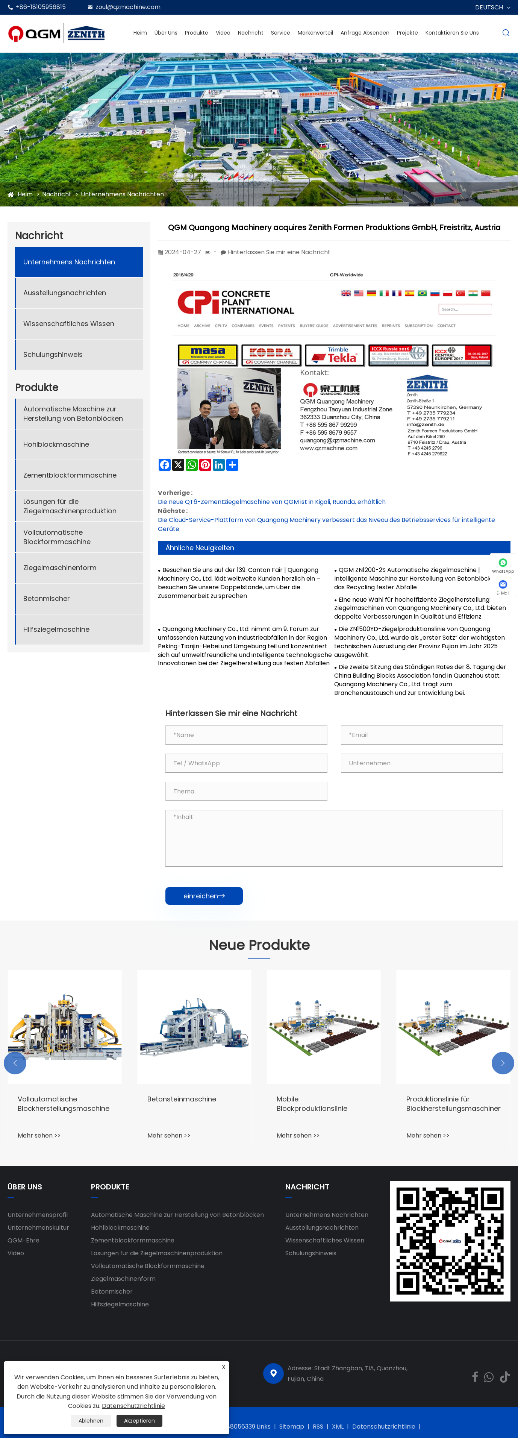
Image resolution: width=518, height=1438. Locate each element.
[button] (15, 1063)
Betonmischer (46, 598)
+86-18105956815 (41, 7)
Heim (140, 32)
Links (264, 1426)
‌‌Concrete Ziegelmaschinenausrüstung (65, 1103)
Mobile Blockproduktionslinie (441, 1103)
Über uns (165, 32)
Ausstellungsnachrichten (64, 292)
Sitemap (291, 1426)
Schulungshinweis (53, 354)
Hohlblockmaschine (56, 444)
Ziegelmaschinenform (60, 567)
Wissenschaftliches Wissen (68, 323)
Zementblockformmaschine (70, 475)
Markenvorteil (315, 32)
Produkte (196, 32)
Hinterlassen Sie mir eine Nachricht (279, 252)
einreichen (204, 896)
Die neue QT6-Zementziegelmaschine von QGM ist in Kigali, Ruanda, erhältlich (272, 502)
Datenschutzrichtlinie (383, 1426)
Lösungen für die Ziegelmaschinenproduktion (70, 506)
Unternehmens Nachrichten (122, 194)
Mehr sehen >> (39, 1135)
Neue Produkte (259, 945)
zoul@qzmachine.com (128, 7)
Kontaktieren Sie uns (452, 32)
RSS (318, 1426)
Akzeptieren (139, 1420)
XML (338, 1426)
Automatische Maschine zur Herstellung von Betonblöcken (73, 413)
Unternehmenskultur (38, 1227)
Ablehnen (91, 1420)
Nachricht (251, 32)
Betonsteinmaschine (311, 1099)
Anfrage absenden (365, 32)
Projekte (407, 32)
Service (280, 32)
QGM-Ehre (23, 1240)
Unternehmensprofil (38, 1214)
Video (223, 32)
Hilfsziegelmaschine (56, 629)
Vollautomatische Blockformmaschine (57, 537)
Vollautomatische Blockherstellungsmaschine (193, 1103)
